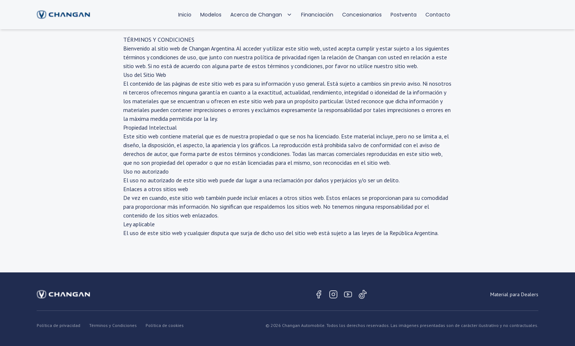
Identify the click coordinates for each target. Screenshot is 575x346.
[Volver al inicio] (63, 14)
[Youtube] (348, 294)
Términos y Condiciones (113, 325)
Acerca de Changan (261, 14)
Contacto (437, 14)
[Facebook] (318, 294)
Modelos (210, 14)
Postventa (404, 14)
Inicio (184, 14)
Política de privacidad (58, 325)
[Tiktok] (362, 294)
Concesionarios (362, 14)
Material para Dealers (514, 294)
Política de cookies (165, 325)
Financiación (317, 14)
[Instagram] (333, 294)
